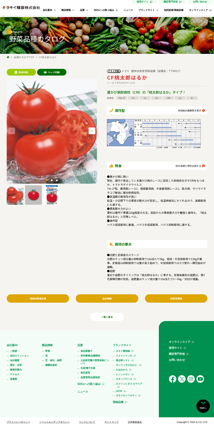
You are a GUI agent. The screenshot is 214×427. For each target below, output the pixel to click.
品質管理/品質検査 (90, 377)
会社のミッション (19, 355)
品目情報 (107, 298)
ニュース (128, 10)
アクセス (14, 374)
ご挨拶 (13, 351)
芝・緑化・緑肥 (53, 360)
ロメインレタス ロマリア (129, 383)
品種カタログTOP (24, 57)
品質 (82, 10)
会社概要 (14, 360)
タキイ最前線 (123, 351)
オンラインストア (198, 10)
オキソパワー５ (124, 379)
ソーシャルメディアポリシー (54, 422)
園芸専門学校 (171, 1)
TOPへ (203, 408)
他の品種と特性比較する (188, 165)
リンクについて (87, 422)
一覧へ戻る (107, 317)
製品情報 (66, 10)
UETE (119, 391)
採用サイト (142, 1)
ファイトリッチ (124, 355)
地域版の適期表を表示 (189, 110)
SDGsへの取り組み (104, 10)
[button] (92, 131)
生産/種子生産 (88, 368)
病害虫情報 (176, 298)
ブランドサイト (146, 10)
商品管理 (85, 372)
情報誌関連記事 (38, 298)
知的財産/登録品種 (173, 10)
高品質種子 (86, 351)
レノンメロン (123, 374)
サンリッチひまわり (127, 365)
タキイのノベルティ (126, 395)
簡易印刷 (21, 72)
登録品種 (118, 402)
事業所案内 (16, 369)
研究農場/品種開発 (90, 355)
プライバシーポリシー (18, 422)
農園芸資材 (51, 365)
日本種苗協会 (135, 422)
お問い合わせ (200, 1)
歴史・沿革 (16, 365)
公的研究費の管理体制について (95, 362)
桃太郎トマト (123, 360)
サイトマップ (111, 422)
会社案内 (47, 10)
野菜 (47, 351)
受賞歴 (13, 379)
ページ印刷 (52, 72)
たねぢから (122, 369)
